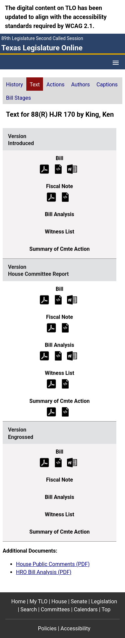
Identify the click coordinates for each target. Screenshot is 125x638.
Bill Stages (18, 98)
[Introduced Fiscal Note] (65, 196)
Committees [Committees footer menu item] (55, 609)
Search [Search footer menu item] (28, 609)
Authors (80, 84)
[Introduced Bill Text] (58, 168)
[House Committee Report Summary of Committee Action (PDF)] (51, 411)
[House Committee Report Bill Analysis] (58, 355)
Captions (107, 84)
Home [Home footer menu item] (18, 601)
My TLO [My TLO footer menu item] (39, 601)
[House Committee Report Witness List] (65, 383)
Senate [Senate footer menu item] (79, 601)
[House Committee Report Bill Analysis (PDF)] (44, 355)
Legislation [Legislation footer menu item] (104, 601)
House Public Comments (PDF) (53, 564)
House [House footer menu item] (59, 601)
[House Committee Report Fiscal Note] (65, 327)
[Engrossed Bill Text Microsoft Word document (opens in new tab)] (72, 462)
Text (35, 84)
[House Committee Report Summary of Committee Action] (65, 411)
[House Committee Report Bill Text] (58, 299)
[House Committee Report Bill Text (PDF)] (44, 299)
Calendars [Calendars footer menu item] (86, 609)
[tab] (14, 84)
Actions (55, 84)
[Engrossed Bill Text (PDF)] (44, 462)
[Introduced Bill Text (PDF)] (44, 168)
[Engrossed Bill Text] (58, 462)
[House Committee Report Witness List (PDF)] (51, 383)
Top (106, 609)
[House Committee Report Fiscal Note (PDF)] (51, 327)
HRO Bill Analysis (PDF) (43, 572)
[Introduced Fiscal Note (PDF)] (51, 196)
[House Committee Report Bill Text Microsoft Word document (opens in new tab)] (72, 299)
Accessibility (76, 628)
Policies (47, 628)
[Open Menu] (115, 62)
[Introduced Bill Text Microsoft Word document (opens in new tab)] (72, 168)
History (14, 84)
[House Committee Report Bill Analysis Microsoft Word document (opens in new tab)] (72, 355)
